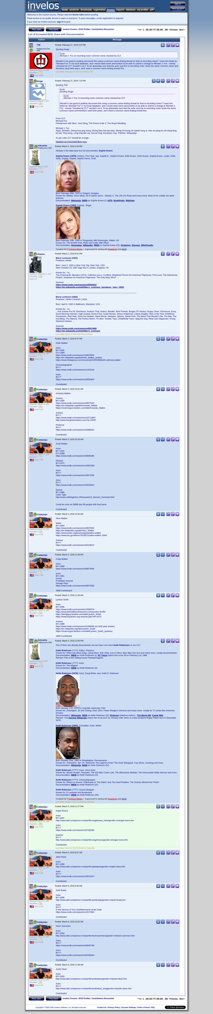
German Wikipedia (77, 718)
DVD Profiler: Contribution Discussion (96, 29)
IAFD (109, 200)
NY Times (102, 655)
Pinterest (114, 715)
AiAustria (42, 145)
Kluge (40, 81)
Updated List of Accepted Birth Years (71, 142)
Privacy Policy (114, 1007)
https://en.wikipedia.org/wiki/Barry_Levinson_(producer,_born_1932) (90, 287)
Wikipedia (76, 200)
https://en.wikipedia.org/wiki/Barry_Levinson (78, 331)
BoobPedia (119, 200)
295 (157, 29)
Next (182, 29)
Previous (173, 29)
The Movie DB (144, 715)
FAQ (153, 1007)
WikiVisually (147, 245)
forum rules (78, 14)
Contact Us (101, 1007)
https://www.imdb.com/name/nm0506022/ (76, 284)
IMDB (84, 200)
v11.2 (124, 249)
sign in (60, 22)
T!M (38, 45)
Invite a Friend (143, 1007)
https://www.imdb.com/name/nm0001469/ (76, 328)
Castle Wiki (157, 715)
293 (150, 29)
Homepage (76, 245)
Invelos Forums (70, 29)
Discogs (136, 245)
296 (161, 29)
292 (147, 29)
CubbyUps (42, 339)
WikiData (130, 200)
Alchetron (126, 245)
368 (166, 29)
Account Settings (128, 1007)
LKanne (41, 254)
